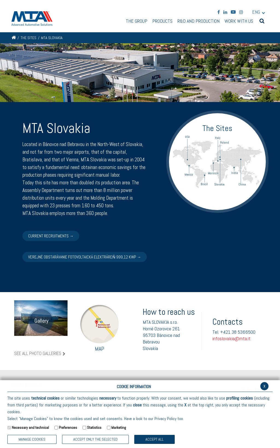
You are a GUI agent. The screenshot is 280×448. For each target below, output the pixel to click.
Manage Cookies (32, 439)
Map (99, 328)
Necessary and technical (30, 427)
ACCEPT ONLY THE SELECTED (95, 439)
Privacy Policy (165, 418)
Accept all (154, 439)
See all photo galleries (37, 353)
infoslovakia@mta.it (231, 338)
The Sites (28, 38)
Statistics (94, 427)
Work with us (238, 21)
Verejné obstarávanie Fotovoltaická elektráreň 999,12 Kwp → (84, 257)
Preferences (68, 427)
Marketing (118, 427)
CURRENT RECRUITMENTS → (51, 235)
